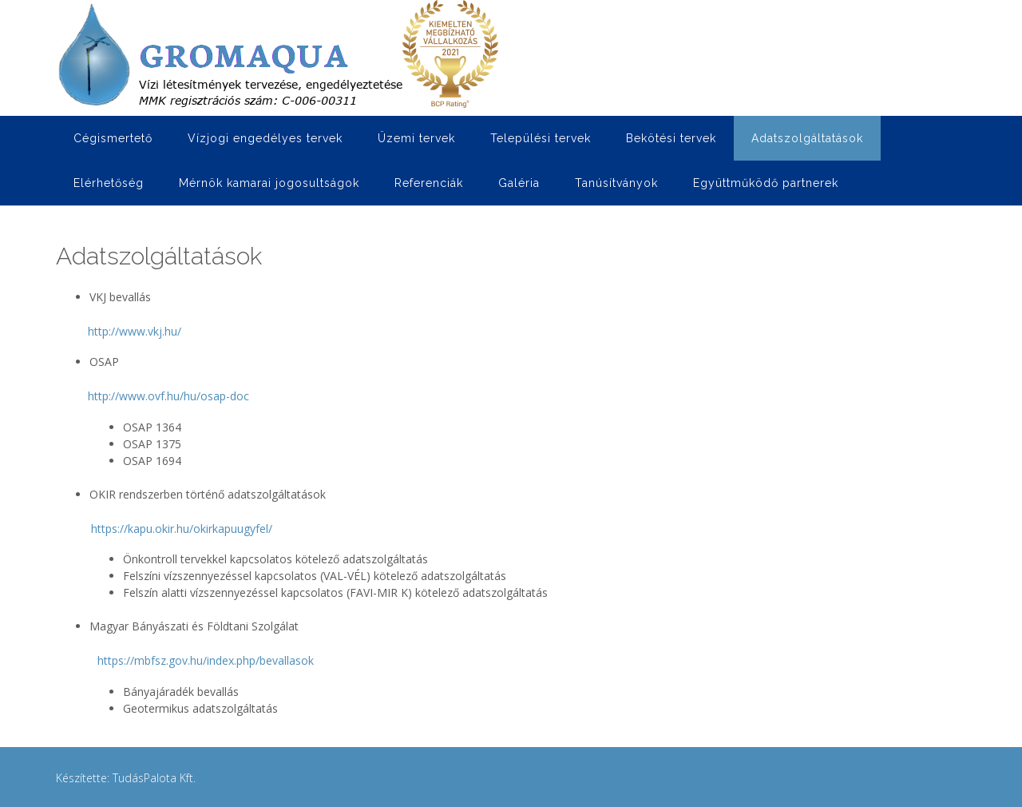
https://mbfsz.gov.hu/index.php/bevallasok (205, 660)
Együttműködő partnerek (765, 183)
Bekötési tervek (671, 138)
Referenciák (428, 183)
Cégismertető (113, 138)
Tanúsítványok (616, 183)
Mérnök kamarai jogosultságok (269, 183)
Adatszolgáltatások (807, 138)
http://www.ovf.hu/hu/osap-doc (168, 396)
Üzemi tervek (416, 138)
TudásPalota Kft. (154, 777)
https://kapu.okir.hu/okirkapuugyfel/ (181, 528)
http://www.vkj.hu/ (134, 331)
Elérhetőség (108, 183)
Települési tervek (540, 138)
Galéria (519, 183)
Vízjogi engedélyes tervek (265, 138)
